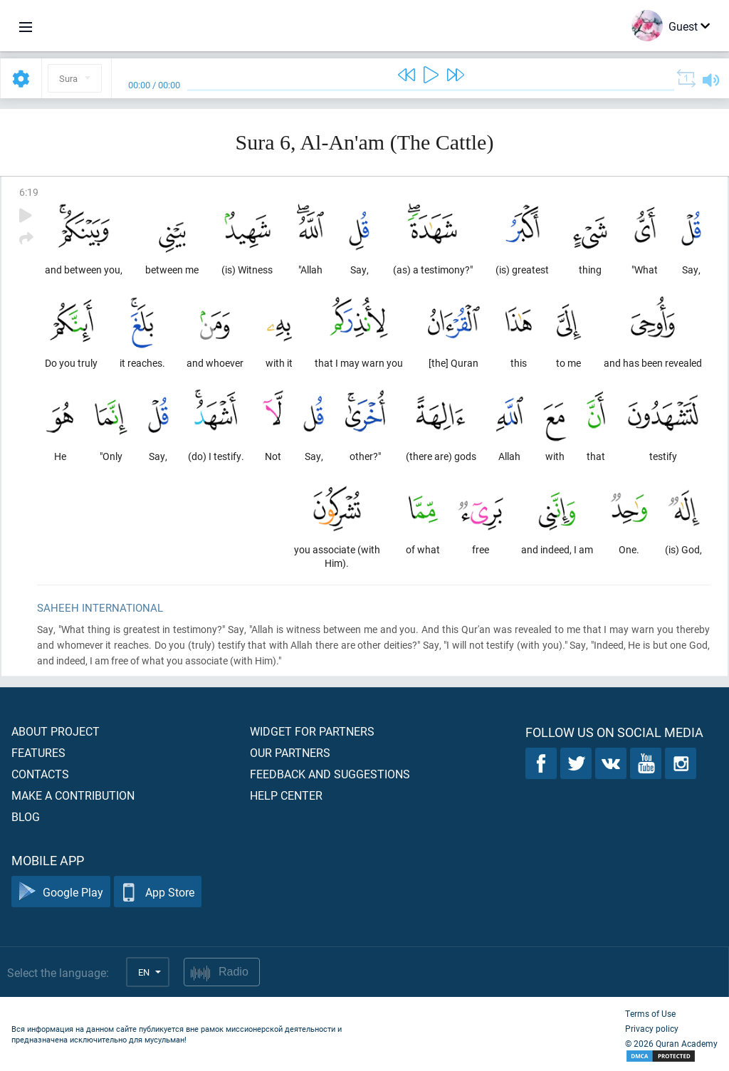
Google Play (61, 892)
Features (38, 752)
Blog (25, 816)
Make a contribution (73, 795)
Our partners (290, 752)
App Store (157, 892)
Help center (286, 795)
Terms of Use (650, 1013)
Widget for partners (312, 730)
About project (55, 730)
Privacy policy (651, 1028)
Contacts (40, 773)
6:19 (28, 192)
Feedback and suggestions (330, 773)
